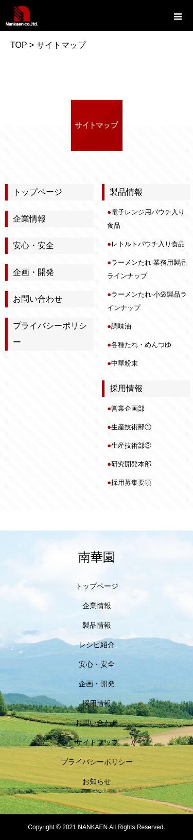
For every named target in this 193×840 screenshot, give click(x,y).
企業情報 (29, 218)
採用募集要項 (131, 482)
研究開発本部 (131, 464)
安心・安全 (33, 245)
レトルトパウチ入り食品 (148, 244)
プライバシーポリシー (50, 333)
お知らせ (96, 781)
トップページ (37, 192)
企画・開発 (33, 272)
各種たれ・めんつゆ (141, 345)
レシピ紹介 (97, 645)
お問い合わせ (37, 299)
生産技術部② (131, 445)
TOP (18, 45)
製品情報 (96, 625)
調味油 (121, 326)
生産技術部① (131, 427)
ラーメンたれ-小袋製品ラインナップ (147, 301)
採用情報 (96, 703)
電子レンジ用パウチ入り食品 (146, 218)
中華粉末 (124, 363)
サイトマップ (96, 742)
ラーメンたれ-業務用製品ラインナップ (147, 269)
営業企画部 (128, 408)
